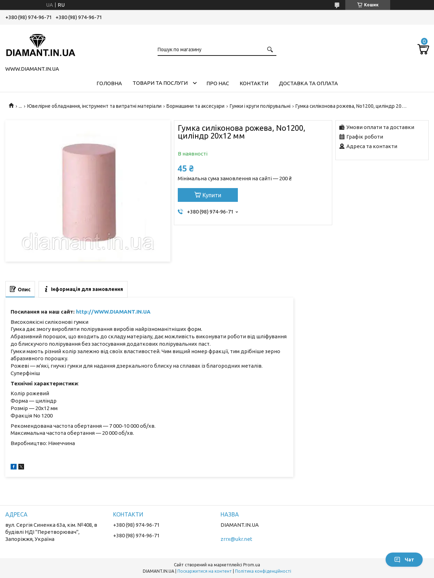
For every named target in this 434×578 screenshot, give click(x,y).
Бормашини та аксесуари (195, 106)
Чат (404, 559)
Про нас (217, 83)
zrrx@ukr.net (236, 539)
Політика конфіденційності (263, 571)
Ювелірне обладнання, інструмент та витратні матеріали (94, 106)
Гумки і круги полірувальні (260, 106)
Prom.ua (251, 564)
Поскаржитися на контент (204, 571)
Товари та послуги (160, 83)
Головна (109, 83)
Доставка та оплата (308, 83)
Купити (212, 195)
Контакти (254, 83)
